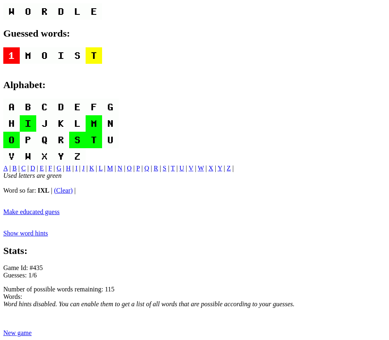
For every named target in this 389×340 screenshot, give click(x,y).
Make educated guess (31, 211)
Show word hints (25, 233)
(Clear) (63, 190)
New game (17, 332)
